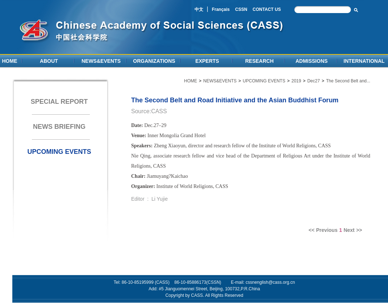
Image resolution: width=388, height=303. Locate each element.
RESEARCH (259, 61)
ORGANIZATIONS (154, 61)
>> (359, 230)
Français (221, 9)
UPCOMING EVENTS (59, 151)
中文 (199, 9)
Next (348, 230)
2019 (296, 80)
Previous (327, 230)
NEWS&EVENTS (101, 61)
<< (311, 230)
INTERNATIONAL (363, 61)
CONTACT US (267, 9)
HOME (9, 61)
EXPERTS (207, 61)
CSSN (241, 9)
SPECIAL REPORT (59, 101)
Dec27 (313, 80)
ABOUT (49, 61)
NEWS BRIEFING (59, 126)
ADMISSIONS (312, 61)
